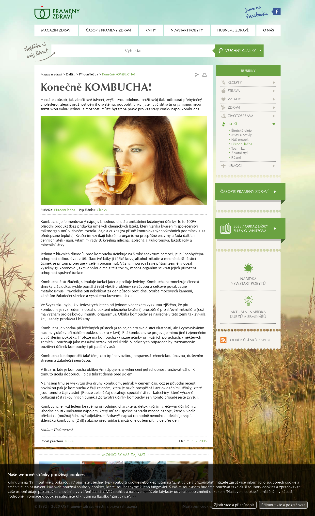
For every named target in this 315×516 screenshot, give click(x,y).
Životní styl (239, 153)
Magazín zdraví (51, 74)
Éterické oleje (241, 130)
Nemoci (235, 165)
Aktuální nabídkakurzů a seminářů (248, 314)
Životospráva (240, 116)
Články (102, 210)
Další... (70, 74)
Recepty (235, 82)
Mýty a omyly (241, 135)
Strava (234, 90)
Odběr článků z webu (250, 340)
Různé (236, 157)
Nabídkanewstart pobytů (248, 281)
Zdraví (234, 107)
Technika (238, 148)
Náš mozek (240, 139)
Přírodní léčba (88, 74)
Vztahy (234, 99)
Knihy (150, 30)
